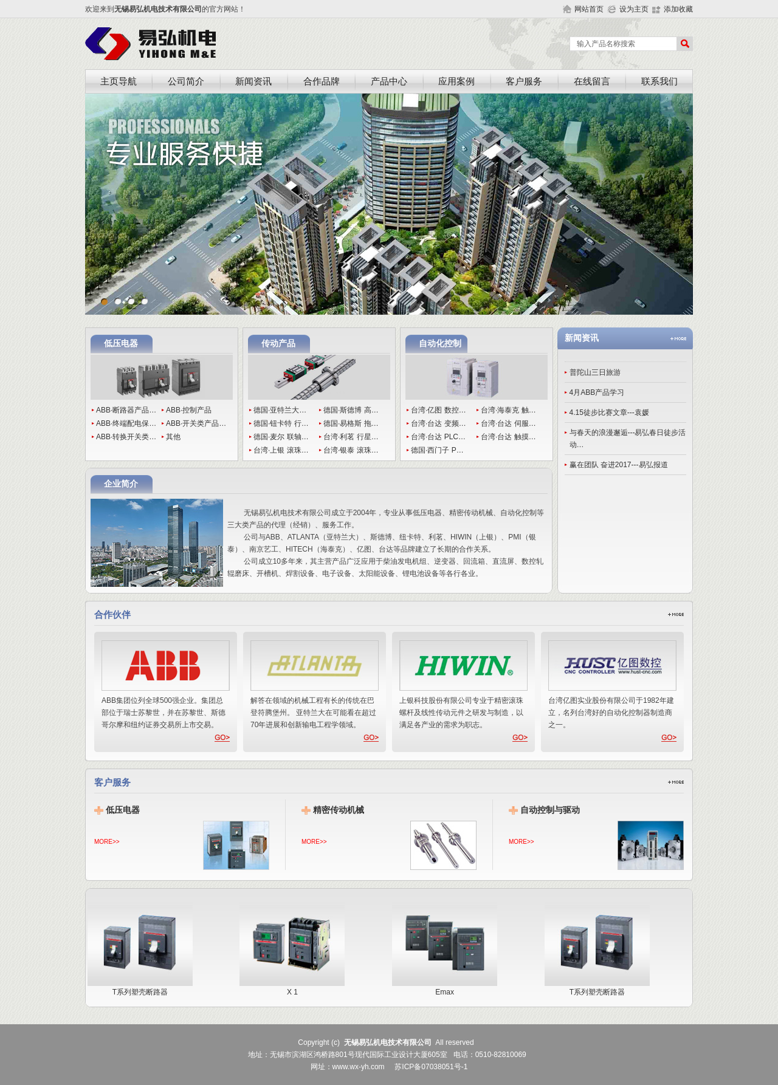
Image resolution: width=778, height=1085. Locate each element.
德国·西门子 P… (437, 450)
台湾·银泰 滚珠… (351, 450)
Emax (448, 987)
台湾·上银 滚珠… (281, 450)
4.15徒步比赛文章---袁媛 (609, 412)
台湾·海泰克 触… (508, 410)
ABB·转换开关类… (126, 437)
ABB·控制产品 (189, 410)
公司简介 (186, 81)
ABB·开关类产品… (196, 423)
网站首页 (589, 9)
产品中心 (389, 81)
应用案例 (456, 81)
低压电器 (121, 343)
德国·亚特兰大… (279, 410)
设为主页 (634, 9)
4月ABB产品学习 (597, 392)
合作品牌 (321, 81)
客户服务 (524, 81)
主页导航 (118, 81)
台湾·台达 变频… (438, 423)
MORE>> (107, 841)
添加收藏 (678, 9)
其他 (173, 437)
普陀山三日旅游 (595, 372)
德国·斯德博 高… (351, 410)
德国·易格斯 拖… (351, 423)
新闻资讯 (253, 81)
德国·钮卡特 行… (281, 423)
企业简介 (121, 483)
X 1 (296, 987)
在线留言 (592, 81)
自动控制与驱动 (550, 810)
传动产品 (278, 343)
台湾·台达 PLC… (438, 437)
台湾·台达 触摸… (508, 437)
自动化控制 (440, 343)
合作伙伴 (112, 615)
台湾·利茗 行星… (351, 437)
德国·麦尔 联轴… (281, 437)
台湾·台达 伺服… (508, 423)
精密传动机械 (338, 810)
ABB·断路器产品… (126, 410)
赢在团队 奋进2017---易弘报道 (619, 464)
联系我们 (659, 81)
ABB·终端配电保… (126, 423)
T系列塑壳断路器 (144, 987)
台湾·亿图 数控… (438, 410)
